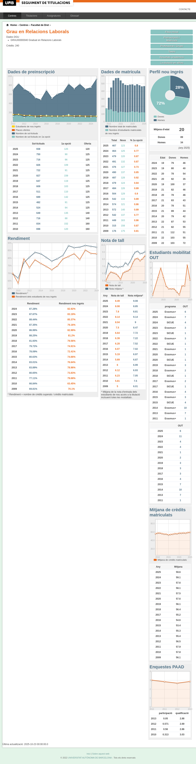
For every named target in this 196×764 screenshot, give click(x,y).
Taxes (171, 51)
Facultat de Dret (40, 25)
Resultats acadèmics (172, 57)
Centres (12, 15)
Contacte (184, 9)
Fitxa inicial (171, 31)
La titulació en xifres (171, 62)
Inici (88, 754)
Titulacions (31, 15)
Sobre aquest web (100, 754)
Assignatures (54, 15)
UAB (9, 3)
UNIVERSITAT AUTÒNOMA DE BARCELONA (90, 757)
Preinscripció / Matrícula (172, 39)
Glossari (74, 15)
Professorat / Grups (171, 45)
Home (13, 25)
